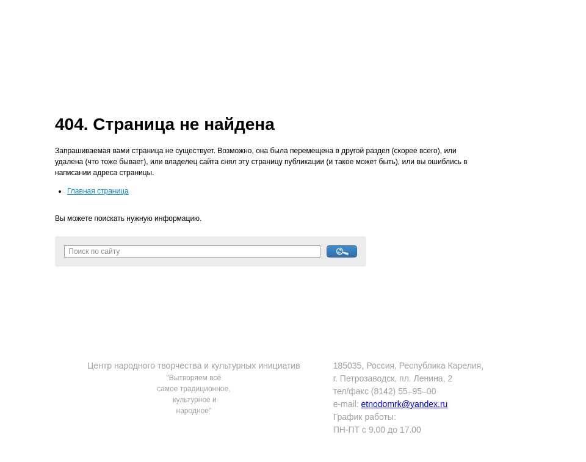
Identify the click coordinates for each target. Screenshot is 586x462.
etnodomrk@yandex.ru (404, 404)
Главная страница (98, 191)
